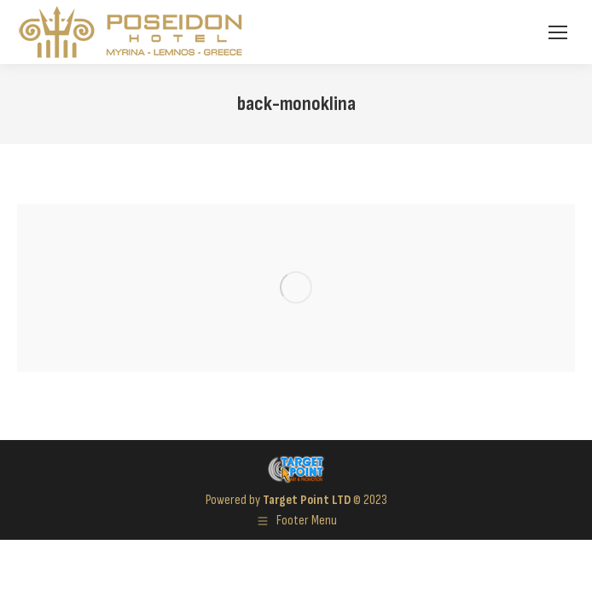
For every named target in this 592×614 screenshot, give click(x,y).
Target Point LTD (307, 500)
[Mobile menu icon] (558, 32)
